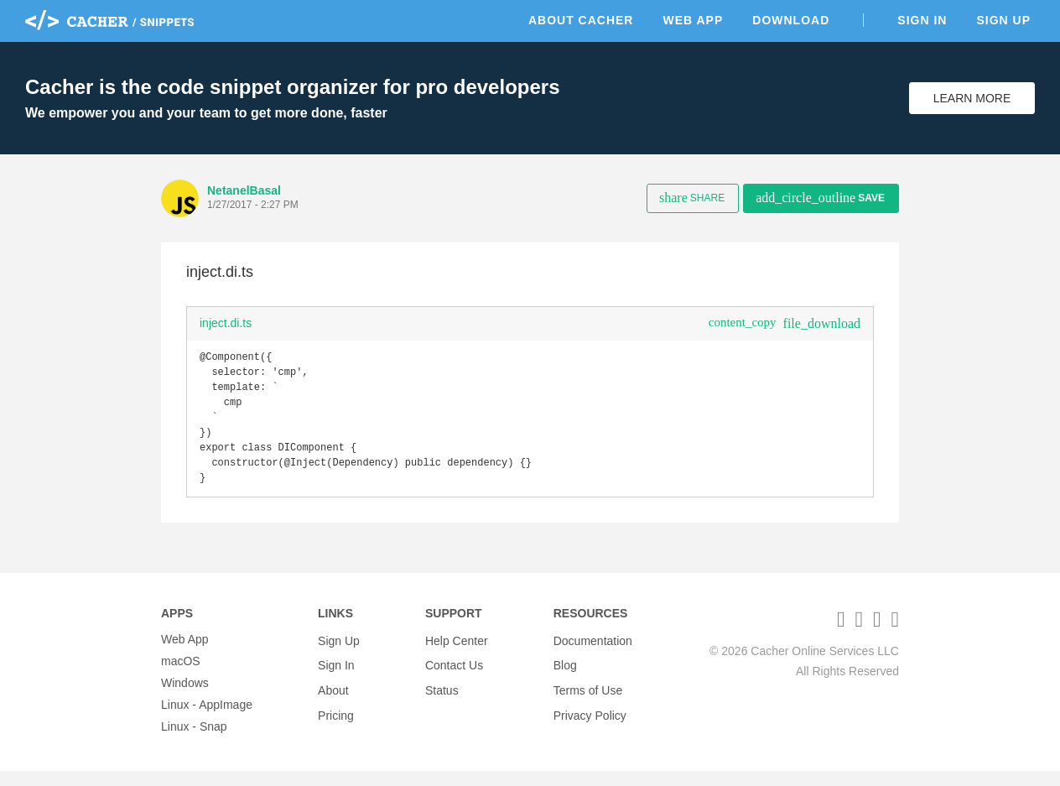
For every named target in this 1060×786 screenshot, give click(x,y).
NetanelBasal (244, 190)
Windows (185, 698)
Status (442, 698)
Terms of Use (587, 698)
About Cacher (581, 20)
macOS (180, 676)
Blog (565, 676)
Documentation (592, 654)
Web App (692, 20)
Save (820, 197)
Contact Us (454, 676)
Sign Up (1003, 20)
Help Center (456, 654)
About (333, 698)
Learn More (972, 98)
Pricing (336, 719)
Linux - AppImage (206, 719)
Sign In (922, 20)
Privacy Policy (589, 719)
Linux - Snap (194, 741)
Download (790, 20)
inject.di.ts (226, 323)
